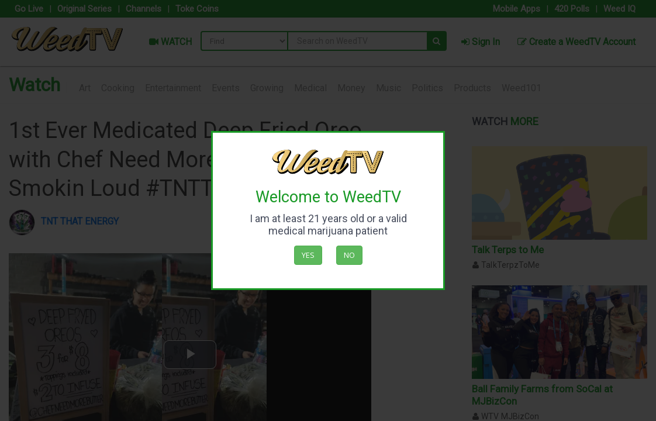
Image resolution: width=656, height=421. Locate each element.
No (349, 255)
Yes (308, 255)
